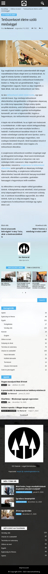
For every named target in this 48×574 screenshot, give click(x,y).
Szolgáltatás (8, 324)
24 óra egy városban (23, 511)
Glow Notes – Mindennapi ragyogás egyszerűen (19, 399)
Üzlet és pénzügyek (8, 370)
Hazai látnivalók (9, 355)
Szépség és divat (7, 343)
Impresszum (24, 568)
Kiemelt (3, 332)
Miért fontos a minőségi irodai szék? (36, 230)
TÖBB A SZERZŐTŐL (33, 268)
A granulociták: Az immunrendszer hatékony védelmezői (23, 390)
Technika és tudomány (9, 347)
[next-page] (25, 292)
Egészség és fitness (8, 317)
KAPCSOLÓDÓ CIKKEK (15, 268)
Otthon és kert (15, 9)
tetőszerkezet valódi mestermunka (20, 95)
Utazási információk (10, 366)
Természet (7, 362)
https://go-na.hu (24, 260)
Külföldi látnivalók (10, 358)
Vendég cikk (8, 328)
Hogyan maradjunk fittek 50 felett (14, 382)
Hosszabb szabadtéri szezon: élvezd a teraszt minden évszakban (39, 285)
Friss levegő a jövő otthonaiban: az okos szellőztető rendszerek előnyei (23, 285)
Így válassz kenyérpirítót (5, 284)
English (6, 336)
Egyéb (3, 320)
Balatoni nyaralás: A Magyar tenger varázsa (18, 408)
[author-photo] (24, 249)
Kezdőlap (4, 9)
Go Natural (8, 28)
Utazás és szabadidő (8, 351)
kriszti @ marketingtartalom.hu (28, 471)
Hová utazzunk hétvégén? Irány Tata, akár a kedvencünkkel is (12, 232)
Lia (9, 385)
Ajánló (3, 313)
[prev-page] (22, 292)
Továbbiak (24, 415)
